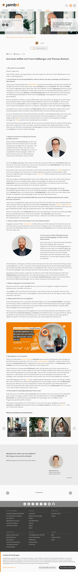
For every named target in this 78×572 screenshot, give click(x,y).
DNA (16, 120)
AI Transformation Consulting (13, 516)
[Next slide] (74, 428)
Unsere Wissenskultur (34, 537)
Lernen (63, 405)
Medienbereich (32, 84)
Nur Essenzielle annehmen (47, 567)
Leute (28, 379)
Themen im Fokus (55, 537)
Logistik (31, 525)
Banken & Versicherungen (35, 516)
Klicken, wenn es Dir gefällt (23, 54)
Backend (67, 204)
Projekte (22, 10)
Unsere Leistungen (11, 510)
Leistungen (5, 10)
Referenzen (54, 510)
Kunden (53, 516)
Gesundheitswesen (34, 520)
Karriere (40, 10)
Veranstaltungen (10, 547)
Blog (7, 37)
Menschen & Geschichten (16, 37)
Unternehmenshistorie (12, 544)
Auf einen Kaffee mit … (30, 37)
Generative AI (27, 224)
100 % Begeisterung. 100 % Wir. (37, 535)
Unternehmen (31, 10)
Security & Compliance (12, 523)
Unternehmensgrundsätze (13, 542)
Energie (31, 518)
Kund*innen (40, 174)
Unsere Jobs (32, 544)
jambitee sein (32, 539)
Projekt (59, 170)
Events (53, 539)
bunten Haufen (26, 359)
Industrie (31, 523)
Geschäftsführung (11, 537)
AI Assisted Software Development (15, 513)
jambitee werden (33, 542)
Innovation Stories (56, 513)
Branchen (15, 10)
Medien (31, 528)
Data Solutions (10, 518)
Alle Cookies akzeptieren (67, 567)
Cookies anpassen (8, 567)
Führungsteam (10, 539)
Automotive (32, 513)
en (74, 5)
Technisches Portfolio (11, 525)
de (70, 5)
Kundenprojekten (42, 361)
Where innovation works (12, 535)
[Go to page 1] (37, 438)
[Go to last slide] (3, 428)
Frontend (59, 204)
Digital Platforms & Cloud (12, 520)
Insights (48, 10)
